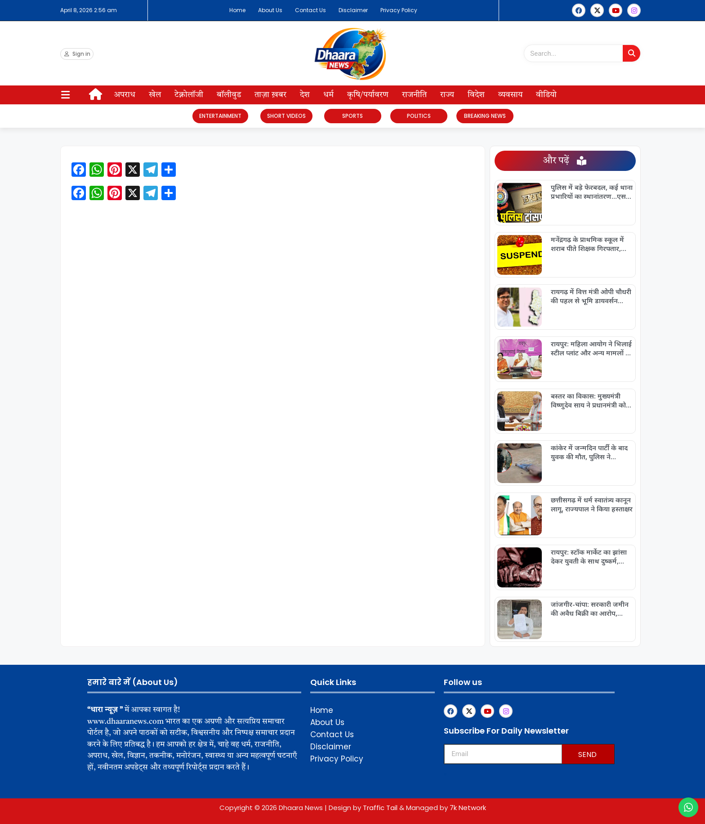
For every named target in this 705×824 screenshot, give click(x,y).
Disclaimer (353, 10)
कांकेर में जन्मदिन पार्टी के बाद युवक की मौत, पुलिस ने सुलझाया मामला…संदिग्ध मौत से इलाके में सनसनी (589, 452)
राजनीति (414, 95)
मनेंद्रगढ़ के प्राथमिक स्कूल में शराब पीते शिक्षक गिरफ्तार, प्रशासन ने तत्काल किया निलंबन (591, 244)
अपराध (124, 95)
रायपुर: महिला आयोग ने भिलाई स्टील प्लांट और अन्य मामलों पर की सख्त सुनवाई (592, 348)
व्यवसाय (510, 95)
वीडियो (546, 95)
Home (237, 10)
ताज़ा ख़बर (270, 95)
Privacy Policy (398, 10)
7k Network (468, 807)
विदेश (476, 95)
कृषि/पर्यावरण (367, 95)
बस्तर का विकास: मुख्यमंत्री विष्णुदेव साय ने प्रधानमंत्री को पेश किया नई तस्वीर (588, 400)
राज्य (447, 95)
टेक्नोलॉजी (188, 95)
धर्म (328, 95)
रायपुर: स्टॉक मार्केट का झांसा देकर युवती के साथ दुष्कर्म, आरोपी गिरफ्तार (589, 556)
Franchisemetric (445, 774)
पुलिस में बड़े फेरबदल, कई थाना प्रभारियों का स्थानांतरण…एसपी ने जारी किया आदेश (592, 192)
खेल (155, 95)
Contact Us (310, 10)
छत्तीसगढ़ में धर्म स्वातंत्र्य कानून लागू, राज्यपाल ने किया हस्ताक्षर (592, 504)
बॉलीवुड (229, 95)
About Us (270, 10)
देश (305, 95)
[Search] (631, 53)
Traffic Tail (380, 807)
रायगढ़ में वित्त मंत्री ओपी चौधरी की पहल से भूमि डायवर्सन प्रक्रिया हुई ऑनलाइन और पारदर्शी (591, 296)
